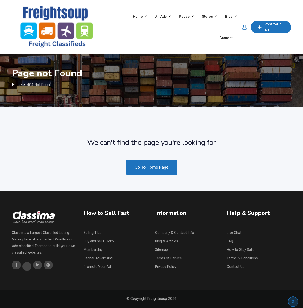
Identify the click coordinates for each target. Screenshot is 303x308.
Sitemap (161, 250)
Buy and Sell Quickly (99, 241)
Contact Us (235, 267)
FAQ (230, 241)
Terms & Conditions (242, 258)
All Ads (161, 16)
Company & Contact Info (174, 233)
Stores (207, 16)
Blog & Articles (166, 241)
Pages (184, 16)
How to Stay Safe (240, 250)
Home (138, 16)
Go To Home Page (152, 167)
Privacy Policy (165, 267)
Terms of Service (168, 258)
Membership (93, 250)
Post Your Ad (269, 27)
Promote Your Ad (97, 267)
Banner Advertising (98, 258)
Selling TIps (92, 233)
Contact (226, 38)
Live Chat (234, 233)
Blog (229, 16)
